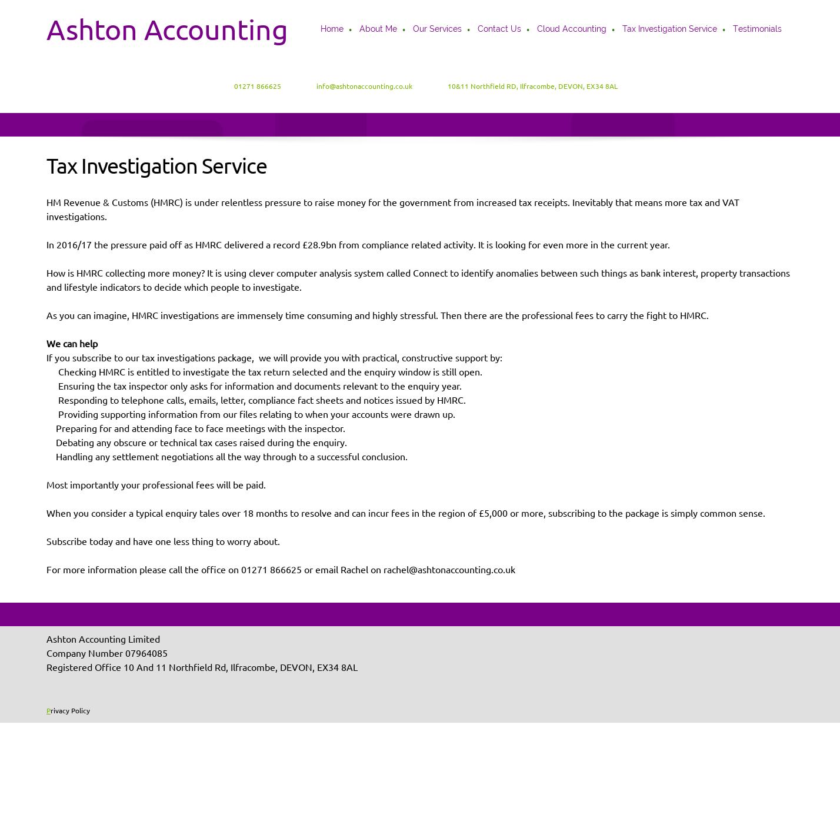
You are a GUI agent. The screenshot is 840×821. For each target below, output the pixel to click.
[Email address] (358, 86)
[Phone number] (252, 86)
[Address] (526, 86)
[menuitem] (333, 30)
